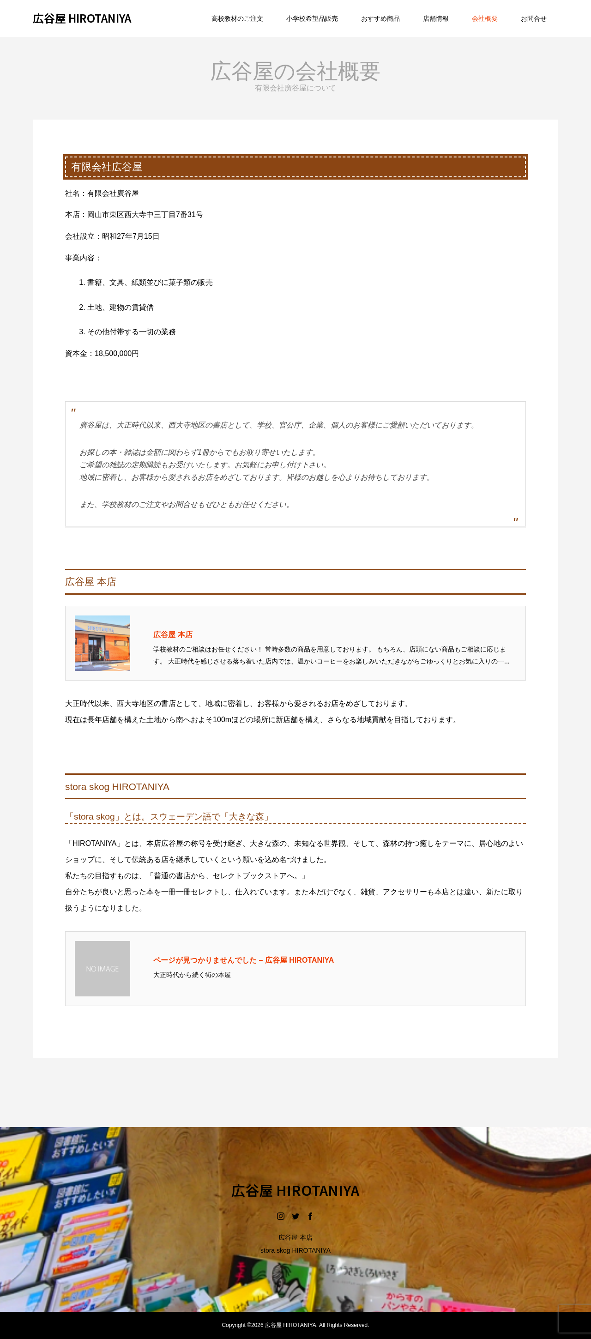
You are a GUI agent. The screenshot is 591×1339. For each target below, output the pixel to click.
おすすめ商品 (380, 18)
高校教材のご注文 (237, 18)
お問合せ (534, 18)
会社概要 (485, 18)
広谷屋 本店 (172, 635)
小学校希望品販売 (312, 18)
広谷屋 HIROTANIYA (82, 18)
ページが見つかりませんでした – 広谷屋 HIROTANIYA (243, 960)
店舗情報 (436, 18)
